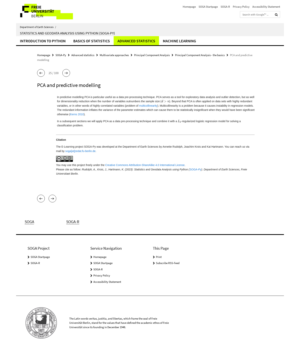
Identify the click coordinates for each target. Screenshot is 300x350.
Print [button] (159, 257)
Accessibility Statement (266, 6)
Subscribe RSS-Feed (167, 263)
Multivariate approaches (114, 55)
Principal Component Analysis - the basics (200, 55)
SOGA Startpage (208, 6)
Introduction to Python (43, 40)
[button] (41, 73)
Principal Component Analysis (152, 55)
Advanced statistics (136, 40)
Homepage (189, 6)
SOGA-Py (60, 55)
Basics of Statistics (91, 40)
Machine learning (179, 40)
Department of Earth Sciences (38, 27)
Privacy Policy (241, 6)
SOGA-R (225, 6)
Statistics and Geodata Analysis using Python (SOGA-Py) (67, 33)
